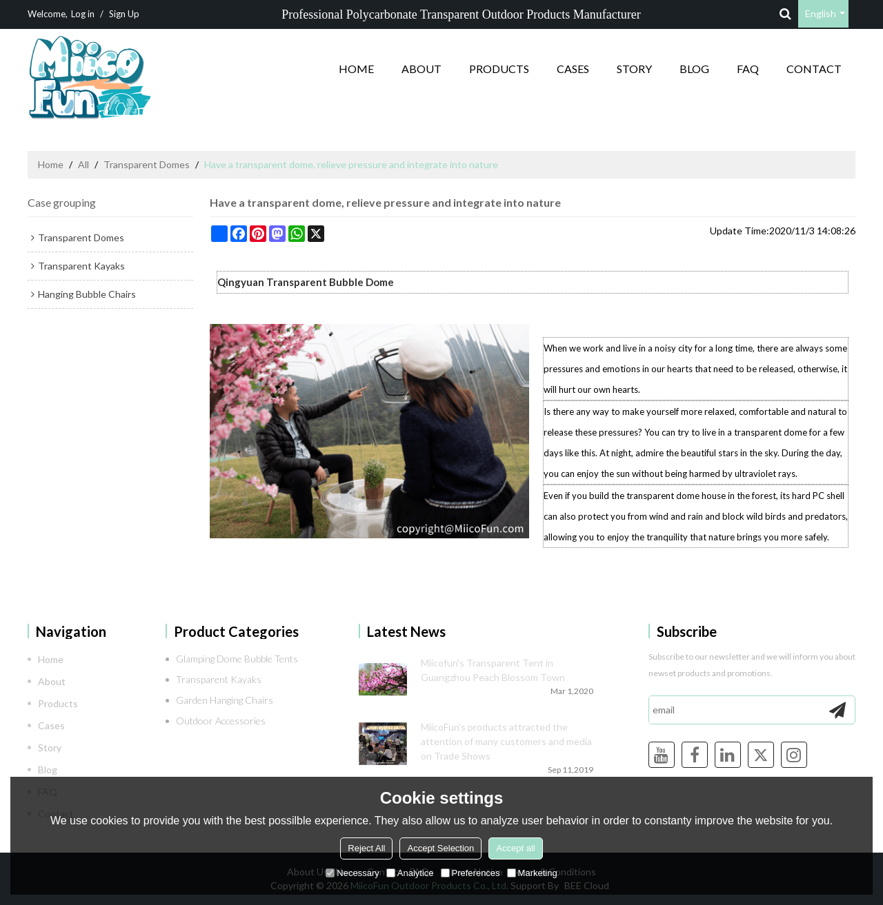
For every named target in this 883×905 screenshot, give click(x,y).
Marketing (532, 873)
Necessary (352, 873)
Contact (814, 68)
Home (356, 68)
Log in (83, 13)
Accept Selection (440, 848)
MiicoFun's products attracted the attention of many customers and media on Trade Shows (506, 741)
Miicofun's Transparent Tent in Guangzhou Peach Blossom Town (493, 670)
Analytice (410, 873)
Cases (573, 68)
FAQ (748, 68)
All (83, 164)
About (421, 68)
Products (499, 68)
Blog (694, 68)
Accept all (515, 848)
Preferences (470, 873)
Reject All (366, 848)
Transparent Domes (146, 164)
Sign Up (124, 13)
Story (634, 68)
